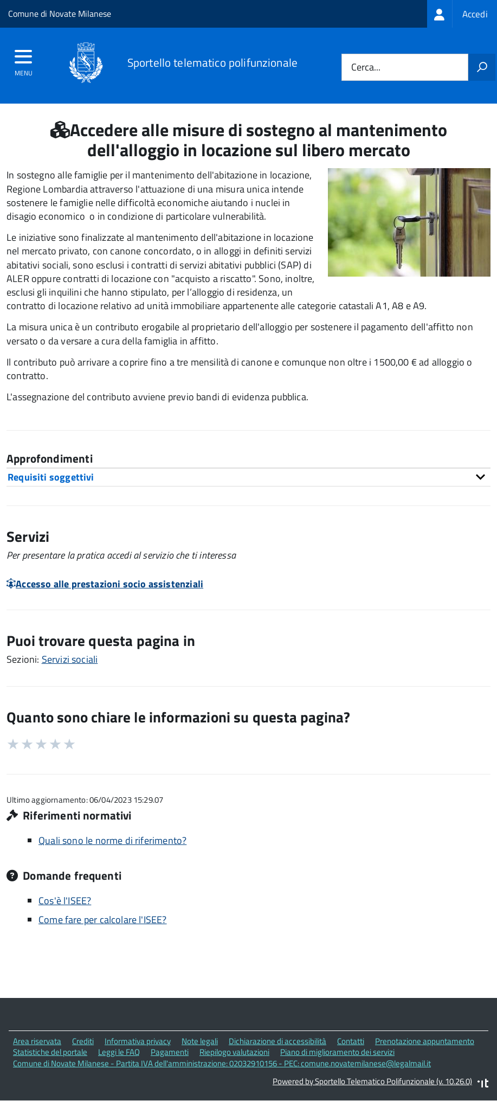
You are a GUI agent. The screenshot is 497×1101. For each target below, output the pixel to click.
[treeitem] (462, 14)
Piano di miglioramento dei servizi (337, 1052)
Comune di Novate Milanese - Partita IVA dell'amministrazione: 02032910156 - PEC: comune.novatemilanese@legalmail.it (222, 1063)
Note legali (200, 1041)
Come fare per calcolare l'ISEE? (102, 919)
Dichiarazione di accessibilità (277, 1041)
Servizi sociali (70, 659)
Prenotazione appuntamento (424, 1041)
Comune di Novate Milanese (59, 13)
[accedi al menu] (24, 60)
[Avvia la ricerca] (481, 67)
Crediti (83, 1041)
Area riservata (37, 1041)
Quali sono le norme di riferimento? (112, 840)
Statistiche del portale (50, 1052)
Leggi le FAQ (119, 1052)
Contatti (350, 1041)
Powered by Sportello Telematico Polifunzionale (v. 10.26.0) (372, 1081)
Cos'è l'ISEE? (64, 900)
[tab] (248, 477)
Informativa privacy (138, 1041)
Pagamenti (170, 1052)
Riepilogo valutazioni (234, 1052)
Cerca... (365, 67)
